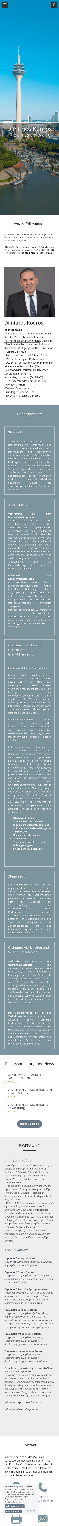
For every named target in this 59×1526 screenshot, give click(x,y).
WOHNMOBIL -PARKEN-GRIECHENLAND (25, 1057)
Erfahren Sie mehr (12, 1502)
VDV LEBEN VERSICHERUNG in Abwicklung (29, 1087)
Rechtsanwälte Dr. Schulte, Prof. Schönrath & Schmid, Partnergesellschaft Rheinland (28, 318)
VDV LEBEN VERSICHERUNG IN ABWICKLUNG (30, 1072)
